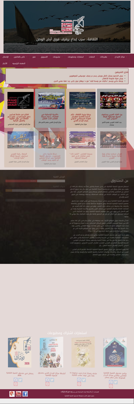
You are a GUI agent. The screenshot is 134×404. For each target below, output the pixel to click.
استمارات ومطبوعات (76, 57)
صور (34, 57)
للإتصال (6, 57)
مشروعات (58, 57)
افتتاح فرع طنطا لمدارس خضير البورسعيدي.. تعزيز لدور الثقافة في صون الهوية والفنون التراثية (18, 117)
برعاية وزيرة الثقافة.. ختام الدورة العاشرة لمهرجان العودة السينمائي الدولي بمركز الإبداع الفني (81, 117)
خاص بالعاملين (20, 57)
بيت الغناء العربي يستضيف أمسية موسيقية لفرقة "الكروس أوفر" (111, 116)
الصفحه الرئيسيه (18, 63)
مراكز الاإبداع (121, 57)
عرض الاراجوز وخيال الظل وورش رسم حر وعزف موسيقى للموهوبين (96, 76)
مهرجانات (105, 57)
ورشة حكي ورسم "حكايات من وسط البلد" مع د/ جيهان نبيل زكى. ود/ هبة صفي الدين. (88, 81)
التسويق (44, 57)
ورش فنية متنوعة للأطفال (112, 78)
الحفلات (92, 57)
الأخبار (5, 63)
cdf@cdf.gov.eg (66, 392)
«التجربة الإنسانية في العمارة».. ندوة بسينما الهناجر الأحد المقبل (49, 116)
